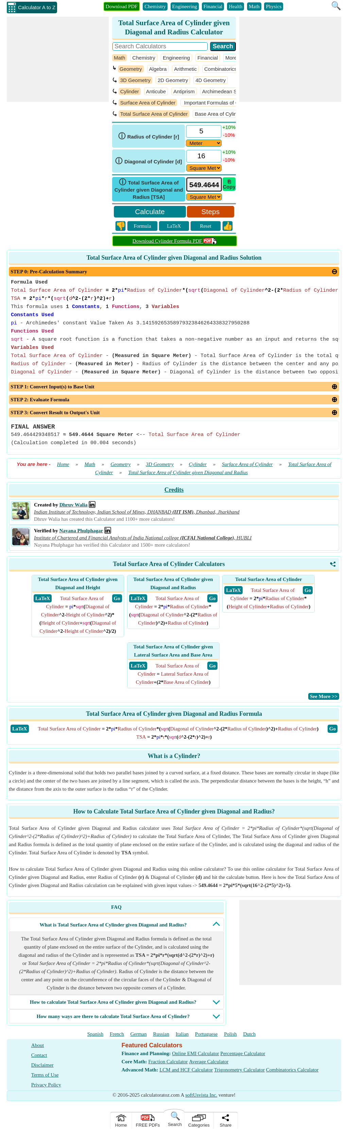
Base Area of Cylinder (219, 114)
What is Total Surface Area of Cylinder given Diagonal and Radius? (113, 925)
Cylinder (129, 91)
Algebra (158, 69)
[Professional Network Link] (92, 504)
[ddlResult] (204, 196)
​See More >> (323, 696)
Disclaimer (42, 1065)
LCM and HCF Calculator (186, 1069)
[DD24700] (204, 143)
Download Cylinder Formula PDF (175, 241)
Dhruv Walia (73, 504)
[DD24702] (204, 168)
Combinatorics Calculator (292, 1069)
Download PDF (122, 6)
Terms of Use (45, 1075)
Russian (161, 1034)
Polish (230, 1034)
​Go (332, 728)
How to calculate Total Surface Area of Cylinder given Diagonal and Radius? (113, 1002)
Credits (174, 489)
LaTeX (174, 226)
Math (254, 6)
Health (235, 6)
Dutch (249, 1034)
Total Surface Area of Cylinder (154, 114)
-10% (229, 135)
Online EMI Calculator (195, 1053)
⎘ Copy (229, 184)
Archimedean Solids (224, 91)
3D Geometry (135, 80)
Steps (211, 211)
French (117, 1034)
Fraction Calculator (168, 1061)
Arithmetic (185, 69)
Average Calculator (208, 1061)
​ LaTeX (42, 598)
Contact (39, 1055)
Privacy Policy (46, 1084)
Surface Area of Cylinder (148, 103)
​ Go (117, 598)
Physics (273, 6)
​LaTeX (19, 728)
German (138, 1034)
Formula (142, 226)
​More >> (234, 58)
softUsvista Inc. (201, 1095)
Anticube (156, 91)
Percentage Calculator (242, 1053)
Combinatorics (220, 69)
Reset (205, 226)
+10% (229, 127)
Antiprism (184, 91)
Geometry (131, 69)
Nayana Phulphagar (81, 530)
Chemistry (155, 6)
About (37, 1045)
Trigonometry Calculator (239, 1069)
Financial (213, 6)
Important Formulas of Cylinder (218, 103)
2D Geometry (173, 80)
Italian (182, 1034)
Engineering (184, 6)
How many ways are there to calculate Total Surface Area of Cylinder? (113, 1016)
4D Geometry (210, 80)
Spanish (95, 1034)
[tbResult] (204, 184)
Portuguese (206, 1034)
